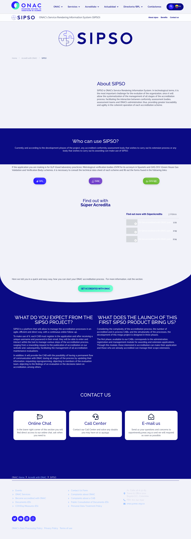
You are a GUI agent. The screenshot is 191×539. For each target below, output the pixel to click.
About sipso (153, 17)
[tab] (151, 222)
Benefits (164, 17)
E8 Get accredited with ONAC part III (155, 239)
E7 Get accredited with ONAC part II (155, 231)
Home (14, 58)
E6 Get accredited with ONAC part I (155, 222)
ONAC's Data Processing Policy (27, 528)
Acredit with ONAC (29, 58)
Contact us (174, 17)
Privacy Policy (51, 528)
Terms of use (66, 528)
